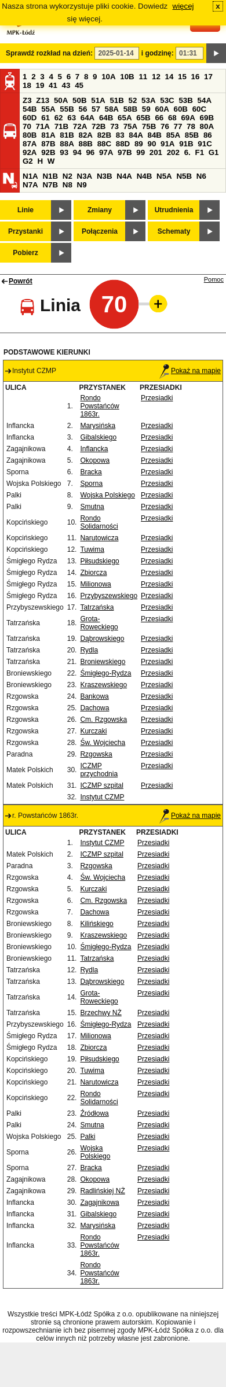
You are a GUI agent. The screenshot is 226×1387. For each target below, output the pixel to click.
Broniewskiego (102, 662)
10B (127, 76)
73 (114, 126)
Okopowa (95, 460)
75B (149, 126)
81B (67, 135)
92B (48, 152)
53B (185, 100)
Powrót (20, 281)
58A (112, 109)
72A (80, 126)
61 (45, 117)
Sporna (91, 483)
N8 (67, 184)
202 (173, 152)
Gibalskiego (98, 437)
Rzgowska (96, 754)
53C (167, 100)
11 (142, 76)
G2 (28, 161)
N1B (50, 176)
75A (130, 126)
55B (67, 109)
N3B (104, 176)
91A (167, 143)
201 (156, 152)
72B (98, 126)
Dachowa (94, 708)
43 (66, 85)
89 (138, 143)
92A (30, 152)
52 (133, 100)
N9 (82, 184)
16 (195, 76)
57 (96, 109)
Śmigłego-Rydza (105, 673)
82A (85, 135)
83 (120, 135)
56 (82, 109)
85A (173, 135)
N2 (67, 176)
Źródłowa (94, 1113)
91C (205, 143)
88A (67, 143)
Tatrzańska (97, 607)
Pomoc (214, 279)
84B (154, 135)
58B (130, 109)
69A (188, 117)
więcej (183, 6)
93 (64, 152)
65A (125, 117)
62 (58, 117)
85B (192, 135)
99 (140, 152)
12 (156, 76)
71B (61, 126)
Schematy (174, 231)
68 (172, 117)
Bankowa (94, 696)
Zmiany (100, 210)
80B (30, 135)
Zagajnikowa (99, 1202)
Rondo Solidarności (99, 522)
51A (98, 100)
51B (116, 100)
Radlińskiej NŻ (102, 1191)
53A (148, 100)
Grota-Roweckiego (99, 623)
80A (207, 126)
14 (169, 76)
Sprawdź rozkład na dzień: (49, 53)
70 (27, 126)
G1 (214, 152)
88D (123, 143)
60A (162, 109)
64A (87, 117)
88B (85, 143)
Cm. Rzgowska (103, 719)
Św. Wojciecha (102, 743)
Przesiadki (157, 398)
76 (165, 126)
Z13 (42, 100)
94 (77, 152)
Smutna (92, 507)
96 (90, 152)
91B (186, 143)
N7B (50, 184)
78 (191, 126)
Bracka (90, 472)
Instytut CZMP (102, 797)
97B (125, 152)
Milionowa (95, 584)
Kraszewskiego (103, 685)
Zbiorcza (93, 573)
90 (151, 143)
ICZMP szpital (101, 785)
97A (106, 152)
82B (104, 135)
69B (207, 117)
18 (27, 85)
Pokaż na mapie (190, 371)
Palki (87, 1137)
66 (159, 117)
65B (143, 117)
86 (207, 135)
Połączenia (100, 231)
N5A (164, 176)
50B (79, 100)
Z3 (27, 100)
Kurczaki (93, 731)
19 (40, 85)
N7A (30, 184)
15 (182, 76)
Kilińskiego (96, 924)
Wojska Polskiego (107, 495)
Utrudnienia (174, 210)
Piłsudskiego (99, 561)
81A (48, 135)
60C (199, 109)
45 (79, 85)
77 (178, 126)
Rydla (89, 650)
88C (104, 143)
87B (48, 143)
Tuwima (92, 549)
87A (30, 143)
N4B (144, 176)
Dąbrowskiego (102, 639)
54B (30, 109)
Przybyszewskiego (108, 596)
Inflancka (94, 449)
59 (146, 109)
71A (43, 126)
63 (71, 117)
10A (108, 76)
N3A (85, 176)
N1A (30, 176)
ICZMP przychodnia (99, 770)
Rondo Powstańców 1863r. (99, 406)
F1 (199, 152)
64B (106, 117)
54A (205, 100)
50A (61, 100)
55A (48, 109)
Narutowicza (99, 538)
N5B (184, 176)
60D (30, 117)
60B (181, 109)
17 (208, 76)
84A (136, 135)
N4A (124, 176)
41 (53, 85)
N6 (201, 176)
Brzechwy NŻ (100, 1013)
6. (187, 152)
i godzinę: (157, 53)
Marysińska (97, 426)
